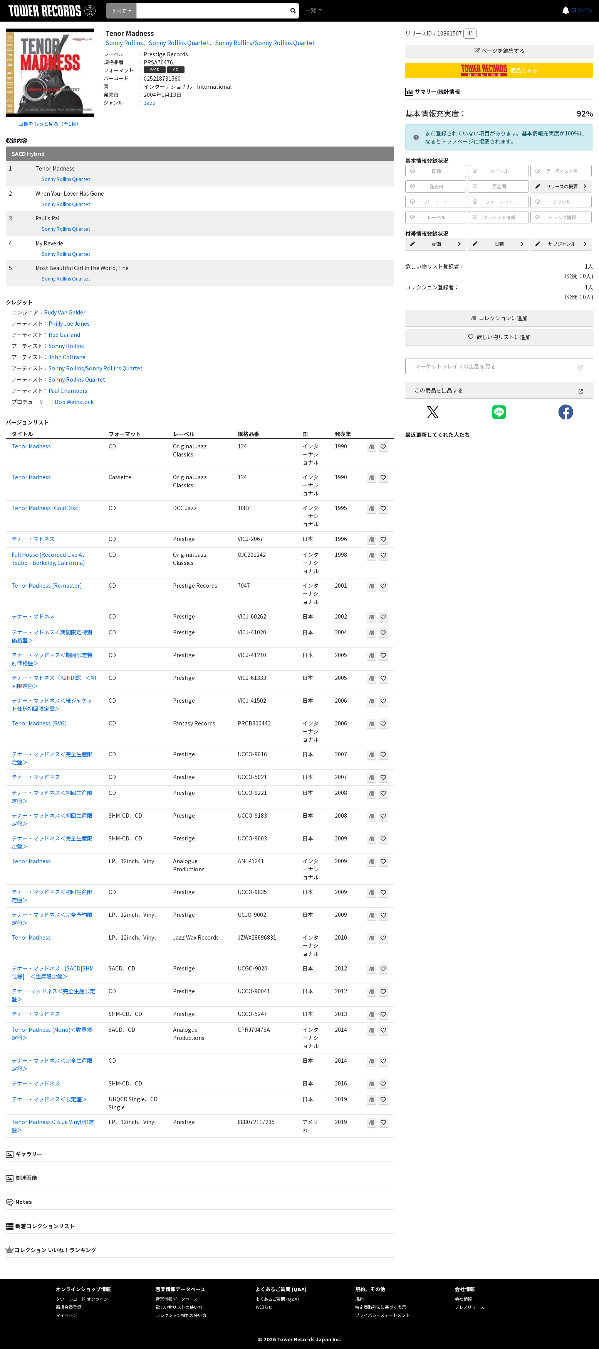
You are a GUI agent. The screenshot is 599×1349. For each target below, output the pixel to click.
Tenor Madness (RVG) (39, 723)
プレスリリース (469, 1307)
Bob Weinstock (74, 402)
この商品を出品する (499, 390)
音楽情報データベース (177, 1299)
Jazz (150, 102)
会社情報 (463, 1299)
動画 (435, 243)
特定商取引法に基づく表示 (380, 1307)
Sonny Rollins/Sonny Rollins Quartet (265, 42)
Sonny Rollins (124, 42)
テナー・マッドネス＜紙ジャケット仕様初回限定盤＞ (52, 704)
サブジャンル (561, 243)
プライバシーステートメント (382, 1315)
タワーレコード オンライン (82, 1299)
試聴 (498, 243)
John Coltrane (67, 357)
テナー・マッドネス (36, 777)
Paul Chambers (68, 390)
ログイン (582, 10)
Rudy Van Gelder (65, 312)
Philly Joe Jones (69, 323)
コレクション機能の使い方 (181, 1315)
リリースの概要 (561, 186)
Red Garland (64, 334)
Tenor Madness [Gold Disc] (46, 508)
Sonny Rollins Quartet (179, 42)
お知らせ (263, 1307)
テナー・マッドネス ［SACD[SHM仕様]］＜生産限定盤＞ (53, 972)
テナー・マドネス (33, 539)
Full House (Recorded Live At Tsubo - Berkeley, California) (48, 558)
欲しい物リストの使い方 (179, 1307)
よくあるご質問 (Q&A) (277, 1299)
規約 (359, 1299)
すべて (119, 11)
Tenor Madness (31, 446)
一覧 (311, 10)
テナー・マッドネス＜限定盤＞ (49, 1099)
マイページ (66, 1315)
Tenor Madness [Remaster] (47, 585)
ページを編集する (499, 50)
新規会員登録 (68, 1307)
